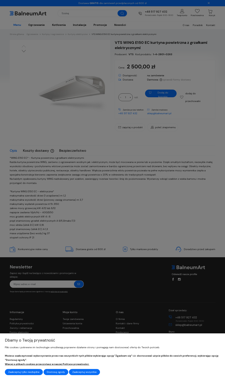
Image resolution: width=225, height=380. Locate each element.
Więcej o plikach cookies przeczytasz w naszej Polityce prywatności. (47, 364)
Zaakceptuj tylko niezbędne (24, 372)
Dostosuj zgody (56, 372)
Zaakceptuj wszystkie (84, 372)
